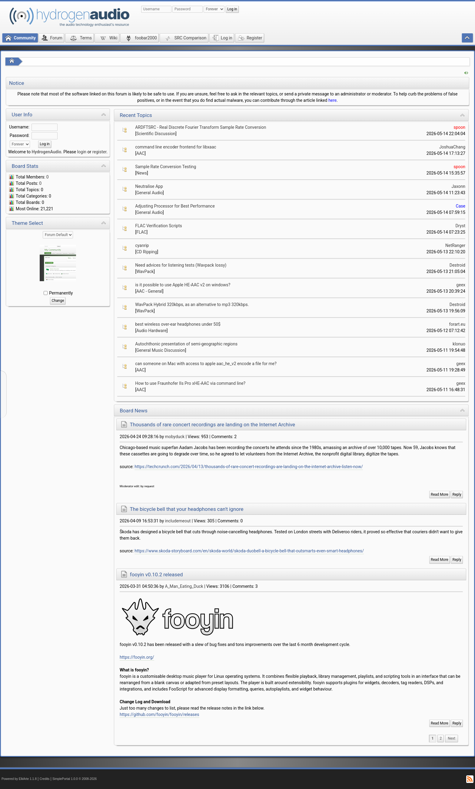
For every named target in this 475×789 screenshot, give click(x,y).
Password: (19, 135)
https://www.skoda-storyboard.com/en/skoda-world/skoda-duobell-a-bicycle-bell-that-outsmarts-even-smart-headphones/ (249, 550)
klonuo (459, 343)
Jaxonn (458, 186)
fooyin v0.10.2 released (156, 574)
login (81, 151)
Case (460, 206)
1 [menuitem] (433, 738)
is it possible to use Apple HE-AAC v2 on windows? (182, 284)
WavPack (145, 271)
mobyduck (175, 436)
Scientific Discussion (155, 133)
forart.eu (457, 324)
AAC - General (149, 291)
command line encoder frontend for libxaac (175, 147)
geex (460, 284)
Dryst (460, 225)
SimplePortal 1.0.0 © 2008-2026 (74, 779)
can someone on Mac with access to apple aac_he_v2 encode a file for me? (206, 363)
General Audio (149, 192)
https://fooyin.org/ (137, 657)
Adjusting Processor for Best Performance (175, 206)
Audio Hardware (151, 330)
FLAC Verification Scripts (158, 225)
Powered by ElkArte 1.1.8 (19, 779)
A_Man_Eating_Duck (184, 586)
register (99, 151)
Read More (439, 494)
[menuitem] (451, 738)
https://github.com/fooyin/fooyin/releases (159, 714)
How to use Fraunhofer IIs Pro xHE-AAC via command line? (190, 383)
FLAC (141, 232)
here (332, 100)
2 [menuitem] (441, 738)
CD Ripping (146, 251)
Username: (19, 127)
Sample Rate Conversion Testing (165, 166)
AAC (140, 153)
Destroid (457, 265)
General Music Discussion (160, 350)
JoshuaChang (452, 147)
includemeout (178, 520)
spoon (459, 127)
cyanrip (142, 245)
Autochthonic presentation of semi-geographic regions (186, 343)
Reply (457, 494)
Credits (45, 779)
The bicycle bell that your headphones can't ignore (186, 509)
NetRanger (455, 245)
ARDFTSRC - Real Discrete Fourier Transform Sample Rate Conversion (200, 127)
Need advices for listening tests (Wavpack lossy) (180, 265)
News (141, 173)
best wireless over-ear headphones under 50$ (178, 324)
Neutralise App (149, 186)
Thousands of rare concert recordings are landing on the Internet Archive (212, 424)
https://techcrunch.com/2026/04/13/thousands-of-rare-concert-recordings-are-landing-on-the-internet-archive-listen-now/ (249, 466)
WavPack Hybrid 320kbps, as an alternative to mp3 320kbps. (192, 304)
